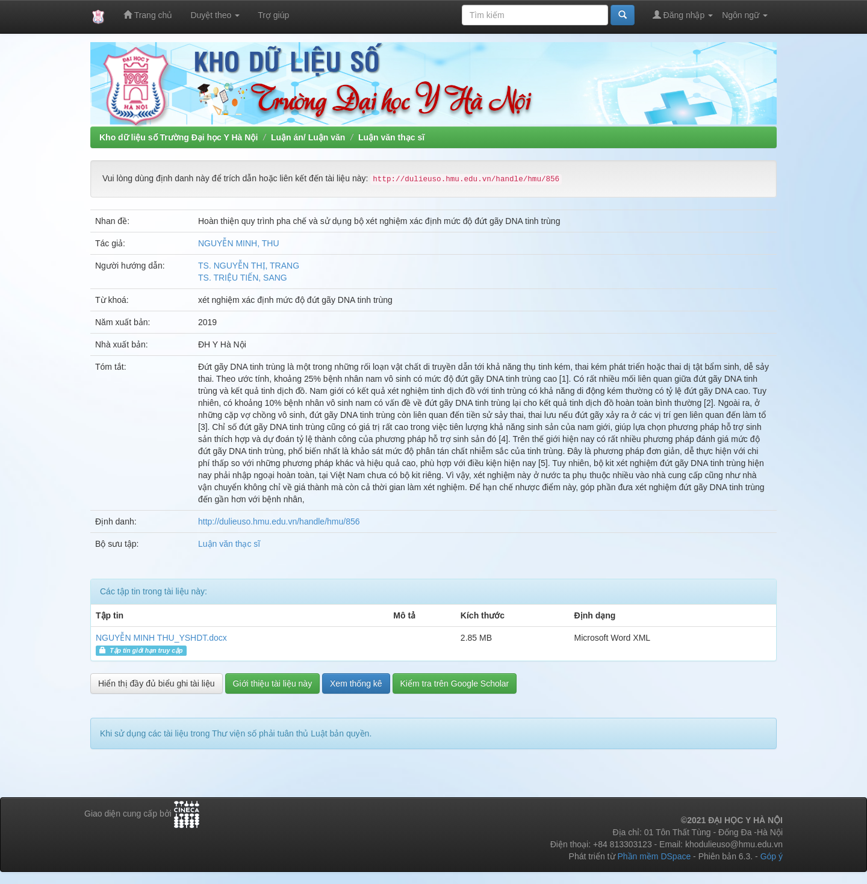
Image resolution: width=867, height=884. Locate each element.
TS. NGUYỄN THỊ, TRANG (248, 265)
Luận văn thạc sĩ (391, 137)
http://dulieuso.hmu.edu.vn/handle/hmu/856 (279, 521)
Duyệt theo (215, 15)
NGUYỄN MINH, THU (238, 243)
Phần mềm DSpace (654, 856)
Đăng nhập (683, 15)
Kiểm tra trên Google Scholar (454, 683)
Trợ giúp (273, 15)
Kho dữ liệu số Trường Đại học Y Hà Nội (178, 137)
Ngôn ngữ (745, 15)
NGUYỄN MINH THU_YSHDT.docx (161, 638)
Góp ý (771, 856)
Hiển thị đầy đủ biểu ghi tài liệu (156, 683)
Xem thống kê (356, 683)
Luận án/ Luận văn (308, 137)
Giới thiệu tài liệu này (272, 683)
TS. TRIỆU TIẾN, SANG (242, 277)
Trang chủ (147, 15)
